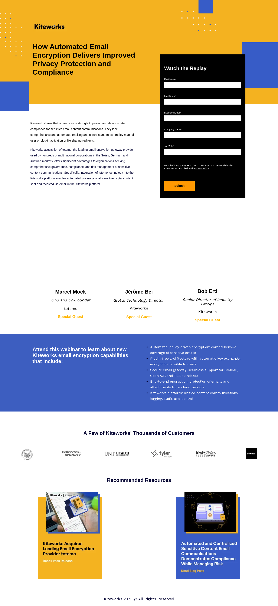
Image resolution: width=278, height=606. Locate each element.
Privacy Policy (202, 168)
